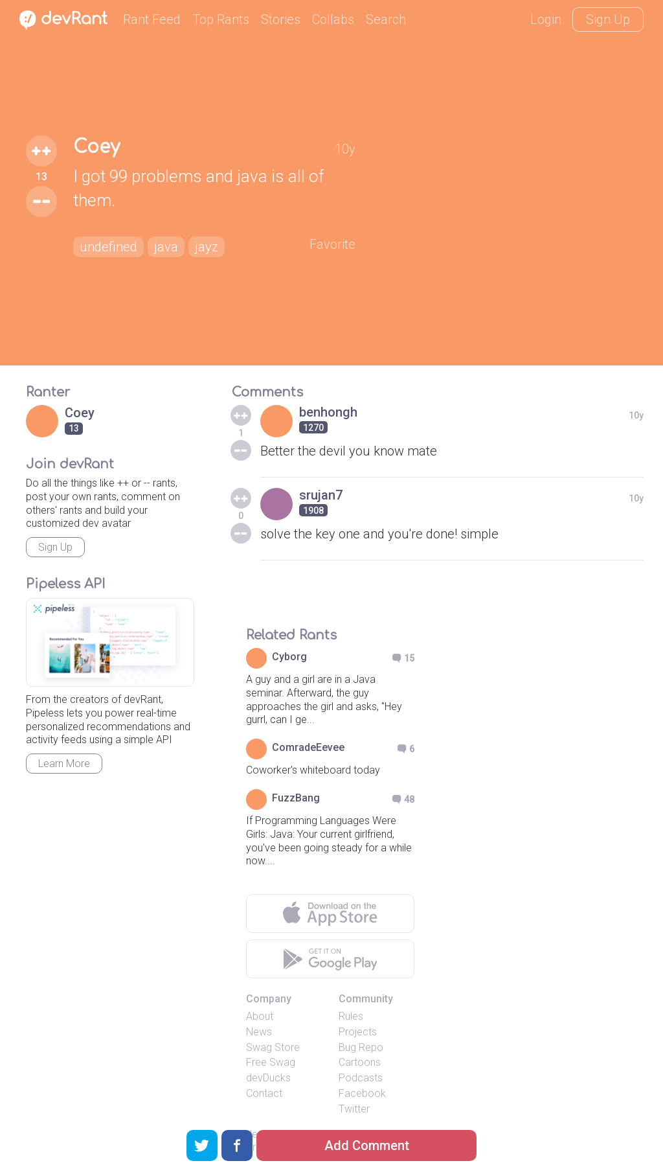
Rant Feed (152, 19)
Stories (280, 19)
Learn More (64, 763)
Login (545, 19)
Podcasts (361, 1078)
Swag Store (273, 1047)
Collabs (333, 19)
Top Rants (220, 19)
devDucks (268, 1078)
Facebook (362, 1093)
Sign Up (608, 19)
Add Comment (366, 1145)
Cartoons (360, 1062)
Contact (264, 1093)
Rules (351, 1016)
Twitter (354, 1109)
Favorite (332, 244)
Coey (96, 147)
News (259, 1032)
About (259, 1016)
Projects (358, 1032)
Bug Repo (361, 1047)
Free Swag (270, 1062)
